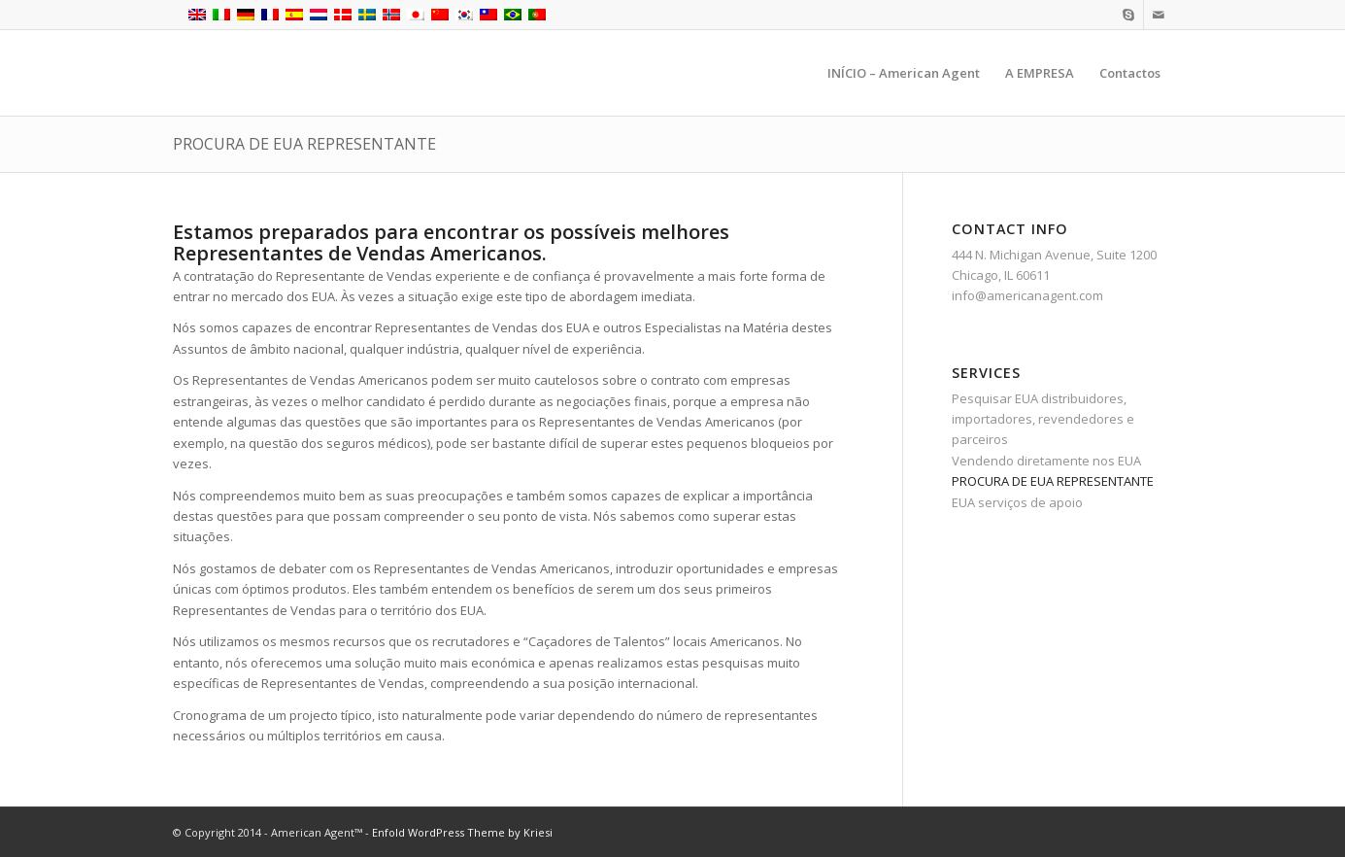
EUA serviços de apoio (1017, 502)
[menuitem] (903, 73)
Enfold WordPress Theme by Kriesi (462, 832)
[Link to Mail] (1158, 14)
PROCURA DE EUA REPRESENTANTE (304, 143)
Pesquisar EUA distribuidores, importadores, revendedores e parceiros (1043, 419)
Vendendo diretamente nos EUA (1046, 460)
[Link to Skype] (1129, 14)
